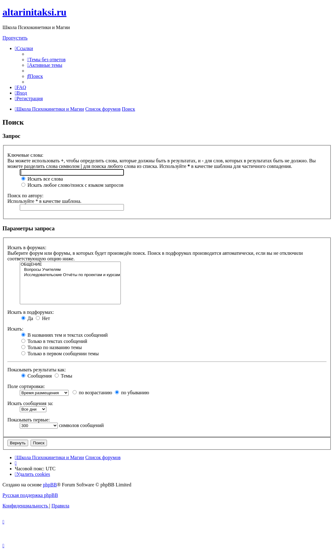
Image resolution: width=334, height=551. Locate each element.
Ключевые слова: (25, 155)
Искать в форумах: (26, 247)
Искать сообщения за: (30, 403)
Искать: (15, 328)
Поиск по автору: (25, 195)
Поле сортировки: (26, 386)
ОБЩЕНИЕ (70, 264)
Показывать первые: (28, 419)
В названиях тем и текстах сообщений (64, 335)
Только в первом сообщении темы (60, 353)
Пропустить (14, 38)
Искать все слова (42, 179)
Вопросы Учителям (70, 269)
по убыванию (132, 392)
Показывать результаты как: (36, 369)
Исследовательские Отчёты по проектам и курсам (70, 275)
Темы (63, 375)
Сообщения (36, 375)
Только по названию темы (51, 347)
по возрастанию (92, 392)
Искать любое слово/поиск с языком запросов (72, 185)
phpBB (50, 484)
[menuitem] (46, 59)
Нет (43, 318)
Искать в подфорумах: (30, 312)
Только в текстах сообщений (54, 341)
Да (27, 318)
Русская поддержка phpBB (30, 495)
